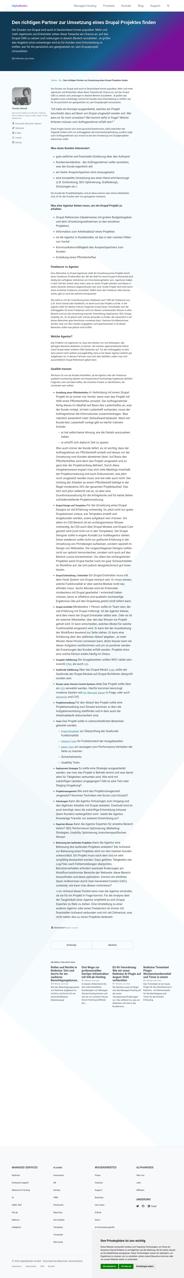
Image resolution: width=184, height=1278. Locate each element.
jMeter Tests (69, 864)
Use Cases (101, 1204)
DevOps (57, 1189)
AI (13, 1197)
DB (55, 1182)
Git (98, 809)
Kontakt (124, 5)
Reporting (59, 1212)
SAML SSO (18, 1204)
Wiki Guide (59, 1241)
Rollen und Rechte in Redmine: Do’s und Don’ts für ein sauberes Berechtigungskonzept (65, 1095)
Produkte (107, 5)
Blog (139, 5)
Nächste (112, 1063)
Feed (155, 1206)
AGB (49, 1266)
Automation (60, 1175)
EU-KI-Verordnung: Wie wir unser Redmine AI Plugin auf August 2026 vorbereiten (126, 1095)
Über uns (141, 1175)
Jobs (139, 1182)
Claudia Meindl (21, 131)
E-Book (99, 1212)
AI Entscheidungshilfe (107, 1227)
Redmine (17, 1175)
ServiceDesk (60, 1219)
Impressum (18, 1266)
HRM (56, 1197)
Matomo (17, 1219)
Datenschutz (35, 1266)
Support (153, 5)
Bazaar (118, 809)
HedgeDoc (18, 1227)
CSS (95, 781)
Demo (98, 1219)
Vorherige (71, 1063)
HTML (77, 781)
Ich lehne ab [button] (128, 1266)
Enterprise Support (22, 1182)
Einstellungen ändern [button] (148, 1266)
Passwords (59, 1204)
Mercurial (107, 809)
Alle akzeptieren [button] (110, 1266)
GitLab (15, 1212)
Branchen (100, 1197)
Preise (98, 1175)
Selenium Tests (71, 858)
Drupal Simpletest (72, 848)
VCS (77, 805)
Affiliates (141, 1189)
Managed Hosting (83, 5)
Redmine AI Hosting (23, 1189)
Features (100, 1182)
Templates (59, 1227)
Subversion (85, 814)
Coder (118, 787)
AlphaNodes (20, 5)
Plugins (58, 1167)
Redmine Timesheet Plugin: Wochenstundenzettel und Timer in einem (157, 1093)
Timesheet (59, 1234)
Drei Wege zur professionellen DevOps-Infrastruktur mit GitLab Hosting (95, 1093)
